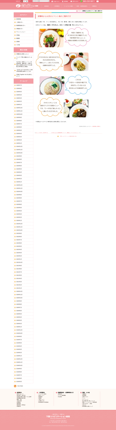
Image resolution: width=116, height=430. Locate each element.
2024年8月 (19, 159)
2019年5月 (19, 343)
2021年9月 (19, 265)
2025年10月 (19, 114)
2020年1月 (19, 326)
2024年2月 (19, 178)
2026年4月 (19, 95)
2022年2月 (19, 256)
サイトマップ (85, 399)
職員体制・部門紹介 (21, 405)
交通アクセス (85, 396)
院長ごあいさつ (20, 394)
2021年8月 (19, 268)
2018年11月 (19, 362)
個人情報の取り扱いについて (88, 400)
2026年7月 (19, 85)
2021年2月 (19, 285)
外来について (41, 395)
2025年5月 (19, 130)
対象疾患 (19, 406)
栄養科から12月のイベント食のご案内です (54, 16)
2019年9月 (19, 336)
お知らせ (84, 405)
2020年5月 (19, 314)
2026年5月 (19, 91)
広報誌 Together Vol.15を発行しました (24, 75)
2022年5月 (19, 246)
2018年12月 (19, 359)
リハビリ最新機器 (62, 395)
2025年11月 (19, 111)
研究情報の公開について (87, 406)
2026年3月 (19, 98)
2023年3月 (19, 214)
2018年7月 (19, 375)
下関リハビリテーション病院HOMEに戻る (68, 136)
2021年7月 (19, 272)
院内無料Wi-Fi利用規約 (43, 402)
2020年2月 (19, 323)
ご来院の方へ (19, 22)
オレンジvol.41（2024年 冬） (42, 132)
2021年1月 (19, 288)
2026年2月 (19, 101)
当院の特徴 (19, 400)
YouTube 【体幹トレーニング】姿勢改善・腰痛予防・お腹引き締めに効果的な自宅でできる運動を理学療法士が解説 (24, 64)
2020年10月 (19, 297)
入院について (41, 399)
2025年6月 (19, 127)
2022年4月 (19, 249)
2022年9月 (19, 233)
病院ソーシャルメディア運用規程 (89, 402)
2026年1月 (19, 104)
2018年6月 (19, 378)
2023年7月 (19, 201)
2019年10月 (19, 333)
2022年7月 (19, 239)
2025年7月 (19, 123)
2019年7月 (19, 339)
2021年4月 (19, 278)
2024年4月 (19, 172)
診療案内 (19, 402)
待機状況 (94, 6)
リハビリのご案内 (68, 6)
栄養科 (98, 126)
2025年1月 (19, 143)
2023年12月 (19, 185)
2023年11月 (19, 188)
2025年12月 (19, 107)
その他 (18, 44)
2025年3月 (19, 136)
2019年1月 (19, 355)
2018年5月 (19, 381)
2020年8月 (19, 304)
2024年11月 (19, 149)
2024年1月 (19, 181)
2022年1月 (19, 259)
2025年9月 (19, 117)
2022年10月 (19, 230)
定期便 (40, 398)
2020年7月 (19, 307)
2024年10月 (19, 152)
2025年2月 (19, 140)
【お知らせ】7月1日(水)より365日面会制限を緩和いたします (24, 70)
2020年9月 (19, 301)
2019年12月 (19, 330)
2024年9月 (19, 156)
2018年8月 (19, 372)
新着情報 (94, 126)
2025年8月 (19, 120)
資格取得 (60, 394)
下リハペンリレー (20, 32)
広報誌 (18, 35)
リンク (83, 398)
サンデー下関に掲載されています (24, 58)
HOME (79, 11)
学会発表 (60, 396)
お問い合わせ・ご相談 (87, 403)
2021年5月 (19, 275)
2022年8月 (19, 236)
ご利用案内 (56, 6)
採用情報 (84, 395)
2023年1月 (19, 220)
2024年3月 (19, 175)
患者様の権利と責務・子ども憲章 (24, 396)
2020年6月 (19, 310)
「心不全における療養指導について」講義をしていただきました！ (64, 132)
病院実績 (19, 403)
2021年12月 (19, 262)
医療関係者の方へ (20, 25)
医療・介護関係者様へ (82, 6)
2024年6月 (19, 165)
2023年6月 (19, 204)
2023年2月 (19, 217)
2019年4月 (19, 346)
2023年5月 (19, 207)
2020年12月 (19, 291)
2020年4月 (19, 317)
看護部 (18, 38)
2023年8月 (19, 198)
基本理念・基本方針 (21, 395)
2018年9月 (19, 368)
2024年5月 (19, 169)
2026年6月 (19, 88)
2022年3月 (19, 252)
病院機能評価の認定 (21, 398)
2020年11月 (19, 294)
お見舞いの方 (41, 400)
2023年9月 (19, 194)
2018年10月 (19, 365)
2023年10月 (19, 191)
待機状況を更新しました (22, 54)
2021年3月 (19, 281)
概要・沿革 (19, 399)
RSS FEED (20, 386)
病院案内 (46, 6)
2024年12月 (19, 146)
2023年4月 (19, 210)
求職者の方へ (19, 28)
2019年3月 (19, 349)
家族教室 (40, 396)
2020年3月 (19, 320)
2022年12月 (19, 223)
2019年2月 (19, 352)
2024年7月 (19, 162)
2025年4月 (19, 133)
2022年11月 (19, 227)
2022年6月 (19, 243)
